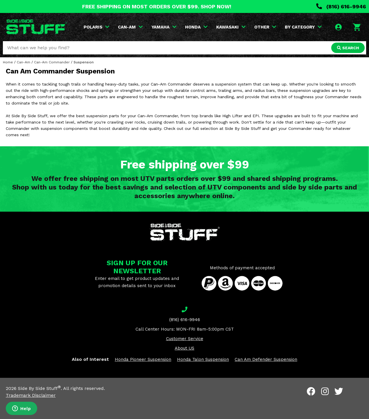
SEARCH (348, 47)
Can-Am (23, 62)
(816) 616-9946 (341, 6)
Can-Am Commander (52, 62)
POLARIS (96, 27)
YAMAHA (163, 27)
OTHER (265, 27)
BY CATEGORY (303, 27)
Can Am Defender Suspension (266, 359)
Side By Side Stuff (39, 388)
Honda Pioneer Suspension (143, 359)
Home (8, 62)
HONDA (196, 27)
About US (184, 348)
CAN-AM (130, 27)
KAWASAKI (231, 27)
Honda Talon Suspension (203, 359)
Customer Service (184, 338)
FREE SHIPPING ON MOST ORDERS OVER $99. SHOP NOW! (156, 6)
